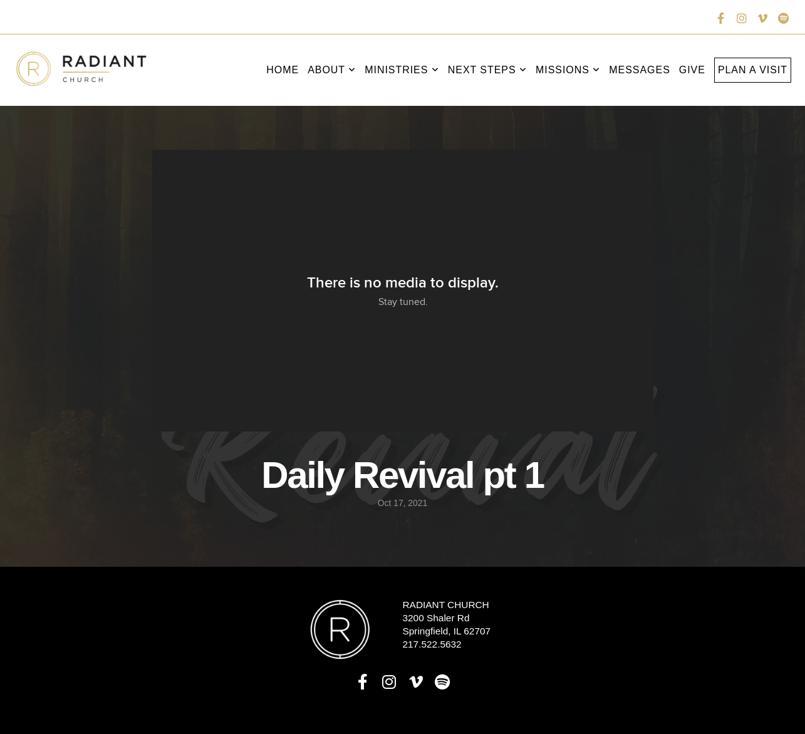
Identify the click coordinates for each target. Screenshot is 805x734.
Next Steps (487, 70)
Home (282, 70)
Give (692, 70)
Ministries (402, 70)
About (332, 70)
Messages (639, 70)
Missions (568, 70)
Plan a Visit (752, 70)
